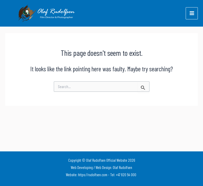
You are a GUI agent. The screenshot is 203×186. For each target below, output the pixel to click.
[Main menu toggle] (192, 13)
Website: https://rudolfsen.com (86, 174)
